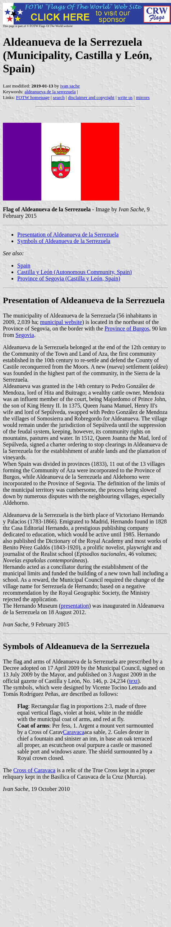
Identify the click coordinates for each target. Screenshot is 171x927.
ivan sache (70, 86)
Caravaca (73, 732)
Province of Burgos (127, 328)
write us (125, 97)
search (59, 97)
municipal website (61, 322)
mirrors (142, 97)
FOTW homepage (32, 97)
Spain (23, 265)
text (133, 681)
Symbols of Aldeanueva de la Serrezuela (63, 241)
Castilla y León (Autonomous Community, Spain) (74, 272)
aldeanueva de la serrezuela (50, 91)
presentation (75, 606)
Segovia (24, 335)
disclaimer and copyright (91, 97)
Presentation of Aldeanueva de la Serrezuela (68, 234)
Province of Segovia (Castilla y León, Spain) (68, 278)
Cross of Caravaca (34, 770)
